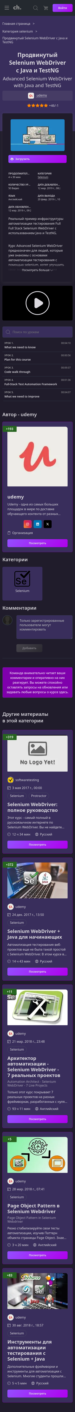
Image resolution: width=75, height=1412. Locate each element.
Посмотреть (37, 543)
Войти (62, 8)
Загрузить (20, 159)
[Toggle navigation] (6, 8)
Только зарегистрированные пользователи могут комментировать (44, 627)
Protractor (38, 796)
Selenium (43, 177)
